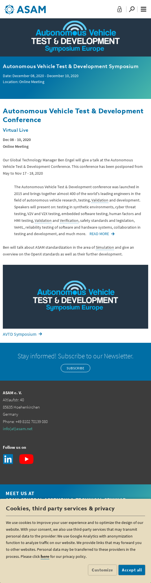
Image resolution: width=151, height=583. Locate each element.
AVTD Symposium (19, 334)
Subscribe (75, 368)
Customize (102, 570)
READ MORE (99, 233)
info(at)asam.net (17, 428)
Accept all (132, 570)
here (45, 556)
